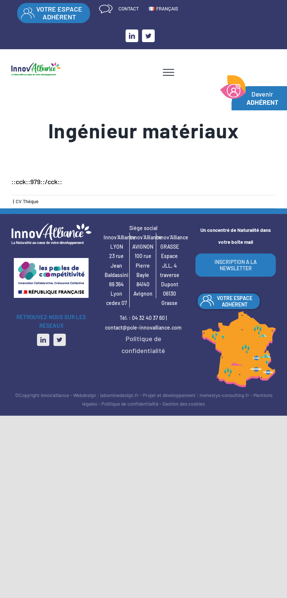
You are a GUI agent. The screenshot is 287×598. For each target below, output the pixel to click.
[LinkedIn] (43, 340)
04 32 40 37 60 (148, 318)
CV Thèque (27, 201)
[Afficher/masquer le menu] (168, 72)
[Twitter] (59, 340)
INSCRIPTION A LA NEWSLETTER (236, 265)
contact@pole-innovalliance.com (143, 327)
